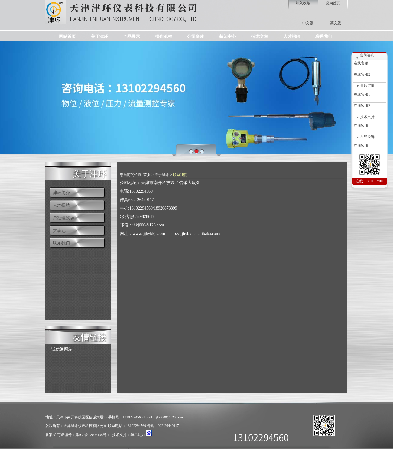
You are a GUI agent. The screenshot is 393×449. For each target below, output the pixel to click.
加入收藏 (303, 3)
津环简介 (61, 192)
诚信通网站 (62, 349)
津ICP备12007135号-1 (92, 435)
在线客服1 (361, 63)
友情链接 (89, 337)
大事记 (59, 230)
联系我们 (61, 243)
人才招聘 (61, 205)
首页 (147, 175)
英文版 (335, 23)
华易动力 (137, 435)
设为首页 (333, 3)
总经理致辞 (63, 218)
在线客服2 (361, 74)
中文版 (307, 23)
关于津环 (89, 173)
